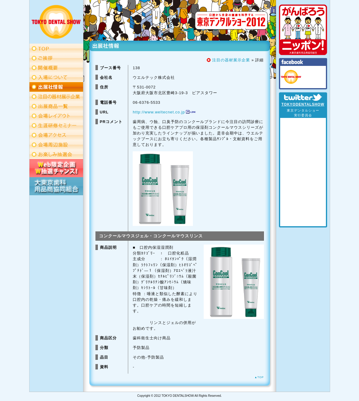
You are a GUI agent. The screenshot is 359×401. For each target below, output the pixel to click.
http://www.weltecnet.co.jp (159, 112)
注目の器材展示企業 (231, 60)
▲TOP (259, 377)
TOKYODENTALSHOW (302, 104)
